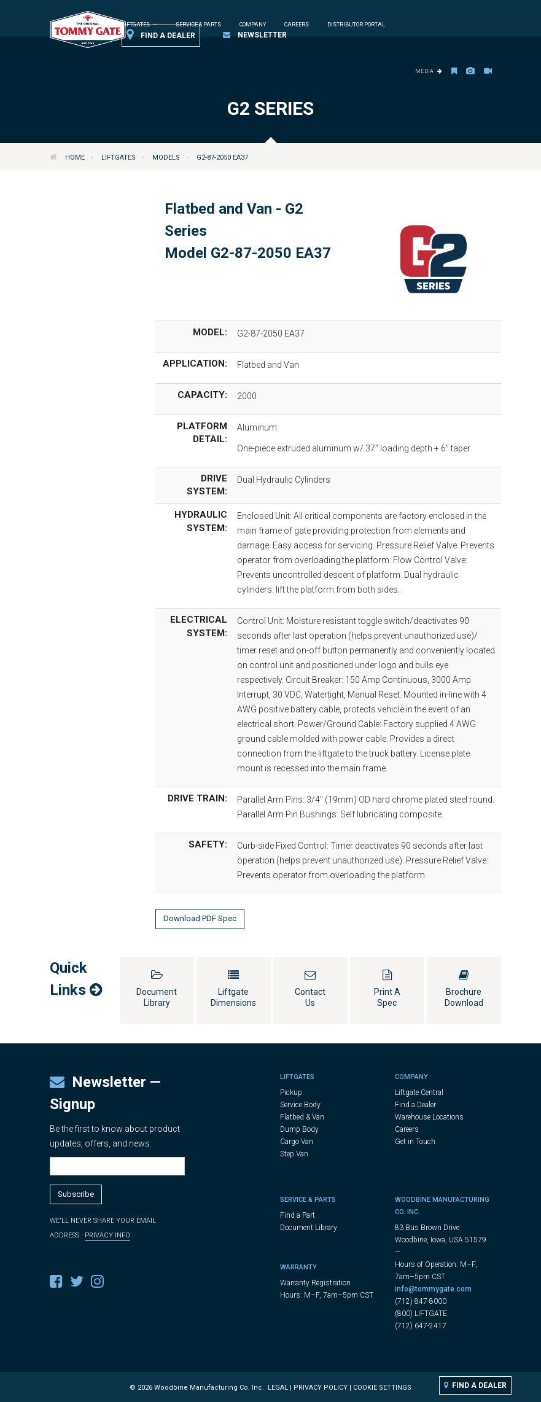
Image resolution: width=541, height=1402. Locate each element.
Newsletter (255, 35)
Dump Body (299, 1129)
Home (75, 158)
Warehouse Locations (429, 1117)
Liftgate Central (419, 1092)
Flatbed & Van (302, 1117)
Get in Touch (415, 1141)
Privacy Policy (321, 1388)
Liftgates (118, 158)
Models (166, 158)
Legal (278, 1388)
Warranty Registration (315, 1283)
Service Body (300, 1104)
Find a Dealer (160, 35)
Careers (296, 24)
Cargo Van (296, 1141)
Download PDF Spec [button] (199, 918)
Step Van (294, 1154)
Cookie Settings (382, 1388)
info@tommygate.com (433, 1289)
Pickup (291, 1092)
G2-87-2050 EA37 (222, 158)
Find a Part (297, 1215)
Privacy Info (107, 1235)
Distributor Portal (356, 24)
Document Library (308, 1227)
